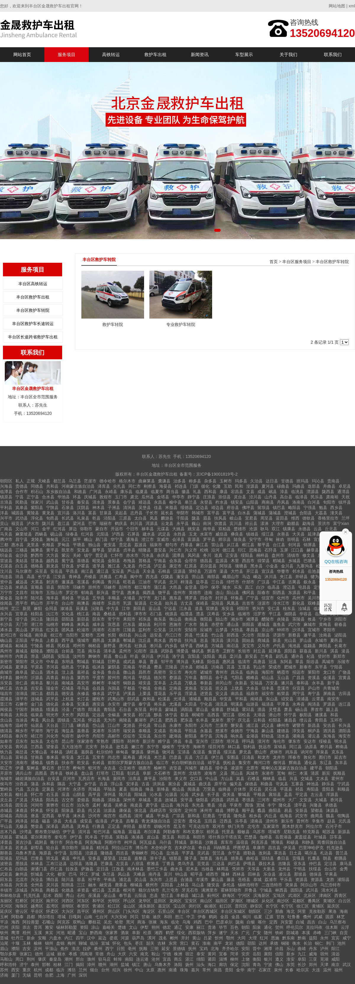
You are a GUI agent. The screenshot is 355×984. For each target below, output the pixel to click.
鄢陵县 (37, 651)
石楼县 (253, 778)
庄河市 (69, 778)
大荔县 (321, 512)
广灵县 (21, 799)
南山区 (206, 900)
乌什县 (165, 842)
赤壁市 (217, 624)
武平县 (52, 698)
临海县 (286, 815)
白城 (300, 922)
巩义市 (37, 661)
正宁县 (33, 497)
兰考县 (266, 656)
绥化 (181, 932)
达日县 (272, 481)
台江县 (279, 544)
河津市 (63, 789)
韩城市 (198, 512)
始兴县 (171, 603)
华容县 (305, 613)
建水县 (149, 534)
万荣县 (209, 789)
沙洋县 (298, 629)
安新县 (301, 810)
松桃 (204, 550)
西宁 (109, 948)
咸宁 (347, 938)
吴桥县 (121, 805)
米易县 (21, 587)
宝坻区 (279, 895)
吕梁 (208, 938)
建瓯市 (98, 698)
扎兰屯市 (170, 890)
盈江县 (63, 523)
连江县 (344, 704)
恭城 (257, 879)
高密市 (160, 672)
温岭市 (21, 725)
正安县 (231, 555)
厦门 (15, 975)
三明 (154, 948)
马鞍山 (6, 959)
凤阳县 (83, 714)
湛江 (189, 959)
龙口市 (329, 672)
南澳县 (83, 603)
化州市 (283, 597)
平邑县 (144, 667)
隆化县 (285, 805)
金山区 (129, 906)
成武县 (129, 661)
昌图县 (41, 773)
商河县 (129, 677)
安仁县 (273, 608)
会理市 (191, 560)
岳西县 (213, 714)
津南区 (325, 895)
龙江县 (83, 757)
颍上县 (332, 709)
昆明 (38, 975)
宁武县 (343, 783)
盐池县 (172, 853)
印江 (242, 550)
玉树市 (226, 481)
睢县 (50, 645)
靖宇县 (214, 762)
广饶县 (344, 672)
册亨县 (98, 550)
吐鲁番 (294, 916)
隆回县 (52, 619)
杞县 (310, 656)
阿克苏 (63, 922)
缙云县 (305, 720)
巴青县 (37, 858)
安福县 (256, 683)
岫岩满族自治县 (29, 778)
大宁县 (75, 783)
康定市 (175, 566)
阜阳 (302, 959)
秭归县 (125, 635)
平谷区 (37, 911)
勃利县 (249, 746)
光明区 (114, 900)
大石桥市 (162, 773)
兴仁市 (175, 550)
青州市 (221, 672)
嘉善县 (83, 730)
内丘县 (270, 815)
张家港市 (85, 741)
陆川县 (68, 879)
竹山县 (217, 635)
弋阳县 (237, 677)
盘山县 (87, 773)
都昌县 (52, 693)
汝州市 (79, 656)
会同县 (51, 608)
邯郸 (46, 964)
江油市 (144, 582)
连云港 (142, 959)
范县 (81, 651)
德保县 (315, 874)
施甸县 (52, 539)
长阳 (112, 635)
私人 (19, 481)
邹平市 (167, 661)
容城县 (6, 815)
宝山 (83, 932)
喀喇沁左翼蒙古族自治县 (284, 768)
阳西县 (279, 592)
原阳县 (290, 651)
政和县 (149, 698)
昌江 (249, 587)
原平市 (220, 783)
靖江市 (37, 736)
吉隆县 (284, 863)
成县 (261, 491)
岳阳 (257, 954)
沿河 (215, 550)
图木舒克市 (292, 826)
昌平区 (83, 911)
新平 (77, 539)
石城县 (68, 688)
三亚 (313, 959)
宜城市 (314, 629)
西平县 (68, 640)
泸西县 (118, 534)
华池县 (63, 497)
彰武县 (133, 773)
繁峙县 (6, 789)
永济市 (79, 789)
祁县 (299, 789)
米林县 (37, 863)
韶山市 (221, 619)
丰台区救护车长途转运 (33, 323)
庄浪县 (209, 497)
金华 (240, 969)
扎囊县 (314, 858)
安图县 (233, 757)
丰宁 (271, 805)
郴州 (174, 938)
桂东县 (289, 608)
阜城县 (144, 799)
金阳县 (114, 560)
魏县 (330, 815)
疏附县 (41, 842)
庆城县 (90, 497)
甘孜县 (68, 566)
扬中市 (83, 736)
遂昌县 (290, 720)
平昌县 (72, 571)
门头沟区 (131, 911)
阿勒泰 (17, 916)
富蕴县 (134, 831)
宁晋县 (224, 815)
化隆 (216, 486)
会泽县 (178, 539)
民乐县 (317, 497)
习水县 (147, 555)
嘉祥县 (83, 672)
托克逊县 (335, 847)
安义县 (221, 693)
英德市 (195, 592)
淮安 (290, 959)
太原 (150, 969)
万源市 (210, 571)
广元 (245, 932)
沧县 (222, 805)
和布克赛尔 (193, 831)
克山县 (6, 757)
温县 (154, 651)
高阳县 (21, 815)
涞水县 (79, 815)
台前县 (68, 651)
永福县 (6, 884)
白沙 (260, 587)
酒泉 (125, 932)
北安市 (91, 746)
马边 (246, 576)
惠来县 (133, 592)
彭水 (47, 895)
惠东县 (175, 597)
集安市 (244, 762)
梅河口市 (262, 762)
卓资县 (83, 890)
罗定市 (72, 592)
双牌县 (212, 608)
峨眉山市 (230, 576)
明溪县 (237, 704)
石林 (306, 539)
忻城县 (37, 874)
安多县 (94, 858)
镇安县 (237, 502)
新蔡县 (294, 635)
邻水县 (298, 571)
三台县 (217, 582)
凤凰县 (233, 603)
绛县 (150, 789)
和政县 (80, 491)
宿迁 (189, 954)
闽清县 (314, 704)
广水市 (191, 624)
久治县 (256, 481)
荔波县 (140, 544)
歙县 (184, 714)
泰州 (35, 964)
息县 (204, 640)
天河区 (6, 906)
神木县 (98, 507)
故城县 (171, 799)
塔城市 (274, 831)
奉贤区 (83, 906)
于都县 (129, 688)
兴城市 (191, 768)
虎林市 (276, 752)
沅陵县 (97, 608)
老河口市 (8, 635)
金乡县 (98, 672)
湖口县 (37, 693)
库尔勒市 (70, 847)
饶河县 (168, 752)
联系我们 (333, 54)
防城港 (292, 932)
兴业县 (37, 879)
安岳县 (56, 571)
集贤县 (214, 752)
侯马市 (6, 783)
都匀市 (171, 544)
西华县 (175, 640)
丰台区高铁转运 (32, 283)
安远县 (206, 688)
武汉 (347, 964)
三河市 (263, 799)
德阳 (240, 943)
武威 (318, 916)
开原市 (6, 773)
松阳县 (275, 720)
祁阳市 (243, 608)
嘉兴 (195, 969)
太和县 (21, 714)
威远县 (21, 582)
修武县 (198, 651)
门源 (194, 486)
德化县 (52, 704)
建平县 (316, 768)
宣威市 (163, 539)
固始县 (248, 640)
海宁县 (52, 730)
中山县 (211, 778)
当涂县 (21, 720)
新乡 (290, 954)
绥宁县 (21, 619)
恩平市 (21, 603)
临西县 (125, 815)
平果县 (331, 874)
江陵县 (129, 629)
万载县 (191, 683)
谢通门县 (39, 868)
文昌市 (21, 592)
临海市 (6, 725)
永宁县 (234, 853)
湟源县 (252, 486)
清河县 (84, 831)
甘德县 (287, 481)
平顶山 (51, 948)
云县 (318, 528)
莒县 (231, 667)
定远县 (98, 714)
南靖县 (256, 698)
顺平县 (248, 810)
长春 (289, 969)
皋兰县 (191, 502)
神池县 (312, 783)
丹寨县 (186, 544)
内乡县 (171, 645)
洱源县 (152, 523)
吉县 (103, 783)
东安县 (227, 608)
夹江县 (286, 576)
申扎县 (79, 858)
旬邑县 (52, 518)
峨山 (88, 539)
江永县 (185, 608)
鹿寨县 (121, 884)
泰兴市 (21, 736)
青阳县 (110, 709)
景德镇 (179, 948)
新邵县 (83, 619)
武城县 (6, 667)
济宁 (24, 964)
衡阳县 (206, 619)
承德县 (331, 805)
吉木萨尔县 (185, 847)
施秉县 (37, 550)
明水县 (340, 741)
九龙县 (129, 566)
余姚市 (237, 730)
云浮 (345, 927)
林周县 (223, 868)
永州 (324, 938)
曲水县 (176, 868)
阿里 (302, 911)
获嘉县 (305, 651)
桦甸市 (79, 768)
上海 (60, 975)
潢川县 (233, 640)
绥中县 (221, 768)
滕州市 (21, 677)
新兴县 (102, 592)
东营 (173, 943)
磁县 (46, 821)
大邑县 (175, 587)
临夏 (258, 916)
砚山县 (56, 534)
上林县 (182, 884)
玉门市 (121, 497)
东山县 (272, 698)
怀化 (116, 943)
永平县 (182, 523)
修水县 (98, 693)
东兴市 (156, 879)
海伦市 (279, 741)
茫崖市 (90, 481)
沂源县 (37, 677)
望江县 (228, 714)
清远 (335, 954)
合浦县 (186, 879)
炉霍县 (83, 566)
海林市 (199, 746)
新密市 (6, 661)
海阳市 (268, 672)
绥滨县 (230, 752)
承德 (274, 943)
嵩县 (222, 656)
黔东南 (288, 938)
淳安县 (298, 730)
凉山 (95, 927)
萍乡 (212, 932)
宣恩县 (114, 624)
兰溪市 (221, 725)
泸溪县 (129, 693)
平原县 (37, 667)
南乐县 (94, 651)
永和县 (48, 783)
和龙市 (263, 757)
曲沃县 (205, 783)
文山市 (21, 528)
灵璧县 (275, 709)
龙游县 (129, 725)
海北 (290, 911)
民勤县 (21, 502)
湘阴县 (290, 613)
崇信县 (224, 497)
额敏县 (243, 831)
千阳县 (182, 518)
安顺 (42, 938)
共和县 (52, 486)
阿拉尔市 (314, 826)
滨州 (38, 948)
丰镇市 (6, 890)
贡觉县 (203, 863)
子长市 (152, 512)
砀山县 (301, 709)
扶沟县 (191, 640)
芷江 (15, 608)
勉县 (323, 507)
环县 (77, 497)
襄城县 (21, 651)
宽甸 (281, 773)
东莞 (290, 964)
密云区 (21, 911)
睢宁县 (164, 741)
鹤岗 (213, 916)
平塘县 (79, 544)
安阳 (245, 948)
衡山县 (175, 619)
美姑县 (21, 560)
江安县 (59, 576)
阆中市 (136, 576)
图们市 (325, 757)
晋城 (4, 938)
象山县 (268, 730)
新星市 (144, 826)
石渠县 (6, 566)
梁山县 (37, 672)
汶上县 (68, 672)
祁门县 (144, 714)
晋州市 (302, 821)
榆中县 (175, 502)
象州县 (21, 874)
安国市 (175, 810)
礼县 (197, 491)
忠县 (154, 895)
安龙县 (83, 550)
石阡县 (270, 550)
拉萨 (87, 948)
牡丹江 (17, 938)
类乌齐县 (186, 863)
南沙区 (283, 900)
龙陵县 (37, 539)
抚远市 (265, 746)
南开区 (52, 900)
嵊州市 (283, 725)
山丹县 (270, 497)
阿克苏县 (259, 842)
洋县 (4, 512)
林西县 (281, 890)
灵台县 (240, 497)
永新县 (241, 683)
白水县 (244, 512)
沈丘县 (144, 640)
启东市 (21, 741)
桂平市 (94, 879)
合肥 (49, 975)
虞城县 (6, 645)
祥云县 (251, 523)
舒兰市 (63, 768)
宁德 (167, 954)
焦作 (64, 948)
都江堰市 (142, 587)
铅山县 (268, 677)
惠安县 (98, 704)
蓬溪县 (68, 582)
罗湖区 (237, 900)
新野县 (110, 645)
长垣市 (244, 651)
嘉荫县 (87, 752)
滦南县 (256, 821)
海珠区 (21, 906)
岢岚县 (282, 783)
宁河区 (244, 895)
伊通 (19, 768)
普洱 (38, 927)
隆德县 (107, 853)
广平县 (6, 821)
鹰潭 (15, 932)
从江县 (233, 544)
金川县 (287, 566)
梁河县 (79, 523)
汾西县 (21, 783)
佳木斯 (331, 927)
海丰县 (52, 597)
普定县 (101, 555)
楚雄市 (240, 528)
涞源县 (332, 810)
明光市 (52, 714)
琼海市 (37, 592)
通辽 (178, 927)
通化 (268, 927)
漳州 (91, 964)
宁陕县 (52, 507)
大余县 (252, 688)
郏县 (108, 656)
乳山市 (259, 667)
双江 (276, 528)
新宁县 (6, 619)
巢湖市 (140, 720)
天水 (234, 932)
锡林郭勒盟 (66, 927)
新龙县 (52, 566)
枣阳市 (329, 629)
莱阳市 (314, 672)
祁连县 (181, 486)
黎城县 (244, 794)
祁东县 (144, 619)
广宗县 (178, 815)
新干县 (333, 683)
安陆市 (191, 629)
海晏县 (165, 486)
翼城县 (189, 783)
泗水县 (52, 672)
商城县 (263, 640)
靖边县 (217, 507)
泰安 (200, 954)
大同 (241, 938)
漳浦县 (302, 698)
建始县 (144, 624)
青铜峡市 (139, 853)
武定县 (164, 534)
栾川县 (236, 656)
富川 (168, 874)
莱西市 (83, 677)
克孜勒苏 (317, 911)
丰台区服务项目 (296, 262)
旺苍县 (129, 582)
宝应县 (118, 571)
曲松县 (252, 858)
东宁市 (153, 746)
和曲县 (266, 783)
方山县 (227, 778)
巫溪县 (94, 895)
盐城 (125, 964)
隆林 (225, 874)
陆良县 (240, 539)
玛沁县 (318, 481)
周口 (19, 959)
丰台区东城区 (233, 911)
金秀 (344, 868)
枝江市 (56, 635)
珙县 (19, 576)
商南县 (268, 502)
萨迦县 (87, 868)
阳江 (335, 948)
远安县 (156, 635)
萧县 (288, 709)
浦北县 (125, 879)
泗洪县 (329, 730)
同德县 (37, 486)
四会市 (206, 597)
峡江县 (6, 688)
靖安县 (144, 683)
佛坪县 (248, 507)
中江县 (279, 582)
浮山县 (117, 783)
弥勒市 (86, 528)
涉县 (57, 821)
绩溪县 (52, 709)
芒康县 (107, 863)
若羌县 (21, 847)
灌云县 (314, 736)
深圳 (83, 975)
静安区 (256, 906)
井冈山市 (223, 683)
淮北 (76, 948)
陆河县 (37, 597)
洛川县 (79, 512)
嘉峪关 (108, 927)
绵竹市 (233, 582)
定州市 (191, 810)
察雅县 (153, 863)
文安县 (305, 799)
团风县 (68, 629)
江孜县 (118, 868)
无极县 (21, 826)
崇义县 (221, 688)
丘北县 (331, 528)
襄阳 (268, 954)
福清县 (268, 704)
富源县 (194, 539)
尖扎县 (119, 486)
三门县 (68, 725)
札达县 (326, 853)
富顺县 (37, 587)
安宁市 (255, 539)
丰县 (189, 741)
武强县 (217, 799)
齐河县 (52, 667)
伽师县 (266, 837)
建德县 (283, 730)
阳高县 (52, 799)
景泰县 (114, 502)
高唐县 (259, 661)
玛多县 (241, 481)
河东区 (83, 900)
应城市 (206, 629)
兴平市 (6, 518)
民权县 (63, 645)
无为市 (110, 720)
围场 (249, 805)
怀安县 (52, 810)
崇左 (26, 927)
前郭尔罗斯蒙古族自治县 (130, 762)
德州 (39, 954)
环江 (84, 874)
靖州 (4, 608)
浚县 (345, 651)
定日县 (102, 868)
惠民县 (228, 661)
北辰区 (310, 895)
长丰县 (202, 720)
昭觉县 (98, 560)
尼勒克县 (291, 831)
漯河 (151, 938)
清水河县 (329, 890)
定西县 (48, 815)
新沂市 (149, 741)
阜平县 (63, 815)
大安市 (6, 762)
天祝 (345, 497)
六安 (133, 954)
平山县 (6, 826)
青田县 (321, 720)
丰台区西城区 (205, 911)
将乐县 (160, 704)
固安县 (21, 805)
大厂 (292, 799)
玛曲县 (298, 486)
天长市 (68, 714)
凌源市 (237, 768)
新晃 (26, 608)
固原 (329, 916)
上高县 (175, 683)
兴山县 (140, 635)
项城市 (83, 640)
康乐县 (126, 491)
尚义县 (94, 810)
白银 (251, 922)
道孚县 (98, 566)
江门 (68, 964)
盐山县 (167, 805)
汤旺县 (72, 752)
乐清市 (114, 730)
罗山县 (305, 640)
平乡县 (163, 815)
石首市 (114, 629)
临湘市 (244, 613)
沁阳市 (140, 651)
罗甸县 (63, 544)
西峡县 (202, 645)
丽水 (61, 954)
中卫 (190, 916)
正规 (31, 481)
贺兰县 (218, 853)
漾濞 (264, 523)
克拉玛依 (314, 927)
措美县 (237, 858)
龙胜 (330, 879)
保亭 (215, 587)
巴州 (4, 927)
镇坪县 (344, 502)
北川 (173, 582)
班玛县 (302, 481)
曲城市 (6, 672)
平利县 (6, 507)
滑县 (35, 656)
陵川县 (125, 794)
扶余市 (68, 762)
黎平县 (263, 544)
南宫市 (110, 815)
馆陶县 (343, 815)
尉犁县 (37, 847)
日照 (121, 948)
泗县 (261, 709)
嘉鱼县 (279, 624)
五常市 (98, 757)
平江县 (275, 613)
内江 (68, 938)
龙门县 (160, 597)
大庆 (122, 954)
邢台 (80, 959)
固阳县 (297, 890)
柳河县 (279, 762)
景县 (158, 799)
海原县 (45, 853)
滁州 (91, 959)
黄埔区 (329, 900)
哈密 (119, 922)
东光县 (198, 805)
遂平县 (310, 635)
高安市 (83, 683)
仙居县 (37, 725)
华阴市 (182, 512)
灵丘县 (6, 799)
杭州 (38, 969)
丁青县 (168, 863)
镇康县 (289, 528)
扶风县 (220, 518)
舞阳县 (325, 645)
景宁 (231, 720)
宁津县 (83, 667)
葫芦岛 (138, 938)
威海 (313, 954)
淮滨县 (217, 640)
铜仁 (319, 943)
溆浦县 (66, 608)
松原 (147, 932)
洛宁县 (178, 656)
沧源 (253, 528)
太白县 (140, 518)
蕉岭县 (68, 597)
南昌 (218, 969)
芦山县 (133, 571)
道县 (199, 608)
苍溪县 (83, 582)
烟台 (94, 969)
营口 (184, 943)
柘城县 (21, 645)
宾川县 (236, 523)
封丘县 (259, 651)
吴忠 (108, 922)
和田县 (184, 837)
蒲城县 (259, 512)
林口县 (234, 746)
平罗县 (188, 853)
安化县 (68, 613)
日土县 (295, 853)
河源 (125, 938)
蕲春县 (340, 624)
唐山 (147, 964)
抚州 (192, 948)
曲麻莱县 (146, 481)
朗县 (327, 858)
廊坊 (223, 964)
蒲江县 (160, 587)
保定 (234, 964)
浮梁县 (191, 693)
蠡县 (261, 810)
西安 (15, 969)
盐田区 (160, 900)
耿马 (264, 528)
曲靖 (302, 948)
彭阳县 (76, 853)
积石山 (37, 491)
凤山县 (124, 874)
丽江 (200, 927)
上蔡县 (52, 640)
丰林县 (56, 752)
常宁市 (114, 619)
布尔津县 (152, 831)
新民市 (119, 778)
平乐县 (286, 879)
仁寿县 (121, 576)
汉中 (91, 938)
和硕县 (292, 842)
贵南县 (333, 481)
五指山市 (54, 592)
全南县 (160, 688)
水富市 (206, 534)
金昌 (224, 916)
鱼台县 (114, 672)
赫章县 (312, 550)
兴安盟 (286, 922)
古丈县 (186, 603)
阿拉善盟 (30, 922)
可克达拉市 (199, 826)
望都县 (317, 810)
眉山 (4, 948)
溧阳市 (118, 741)
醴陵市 (268, 619)
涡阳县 (186, 709)
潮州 (68, 959)
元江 (66, 539)
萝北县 (245, 752)
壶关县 (228, 794)
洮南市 (21, 762)
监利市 (144, 629)
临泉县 (37, 714)
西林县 (239, 874)
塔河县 (233, 741)
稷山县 (178, 789)
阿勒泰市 (171, 831)
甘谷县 (68, 502)
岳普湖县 (283, 837)
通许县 (297, 656)
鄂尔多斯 (8, 954)
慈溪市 (221, 730)
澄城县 (290, 512)
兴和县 (37, 890)
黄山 (196, 938)
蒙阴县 (114, 667)
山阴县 (79, 794)
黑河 (130, 922)
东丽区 (6, 900)
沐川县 (270, 576)
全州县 (37, 884)
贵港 (212, 927)
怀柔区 (52, 911)
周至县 (266, 518)
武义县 (268, 725)
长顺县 (48, 544)
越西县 (52, 560)
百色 (234, 927)
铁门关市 (236, 826)
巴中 (209, 922)
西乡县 (336, 507)
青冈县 (21, 746)
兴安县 (21, 884)
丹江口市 (173, 635)
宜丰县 (160, 683)
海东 (164, 922)
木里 (235, 560)
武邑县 (233, 799)
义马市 (263, 645)
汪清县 (248, 757)
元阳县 (102, 534)
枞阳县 (305, 714)
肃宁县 (152, 805)
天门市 (21, 624)
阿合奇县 (74, 842)
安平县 (186, 799)
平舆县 (37, 640)
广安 (257, 932)
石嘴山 (48, 922)
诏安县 (287, 698)
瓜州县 (147, 497)
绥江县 (268, 534)
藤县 (231, 879)
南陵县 (125, 720)
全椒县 (114, 714)
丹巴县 (144, 566)
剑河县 (294, 544)
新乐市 (287, 821)
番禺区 (314, 900)
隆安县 (213, 884)
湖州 (113, 964)
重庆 (26, 969)
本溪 (303, 773)
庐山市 (314, 688)
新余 (31, 938)
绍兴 (116, 969)
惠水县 (17, 544)
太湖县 (259, 714)
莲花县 (160, 693)
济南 (4, 975)
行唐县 (98, 826)
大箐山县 (39, 752)
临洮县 (297, 491)
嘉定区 (164, 906)
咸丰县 (98, 624)
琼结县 (268, 858)
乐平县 (175, 693)
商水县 (160, 640)
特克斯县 (311, 831)
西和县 (210, 491)
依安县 (68, 757)
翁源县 (140, 603)
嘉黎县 (140, 858)
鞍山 (155, 954)
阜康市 (259, 847)
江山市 (114, 725)
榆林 (38, 943)
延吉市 (340, 757)
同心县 (157, 853)
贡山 (4, 523)
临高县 (273, 587)
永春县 (68, 704)
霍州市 (337, 778)
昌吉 (311, 922)
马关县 (6, 534)
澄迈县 (289, 587)
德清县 (6, 730)
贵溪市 (283, 688)
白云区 (344, 900)
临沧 (175, 922)
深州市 (129, 799)
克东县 (337, 752)
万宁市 (6, 592)
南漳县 (41, 635)
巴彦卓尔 (224, 922)
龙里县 (33, 544)
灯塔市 (102, 773)
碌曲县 (283, 486)
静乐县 (328, 783)
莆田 (212, 959)
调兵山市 (23, 773)
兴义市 (191, 550)
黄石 (195, 943)
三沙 (268, 911)
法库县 (134, 778)
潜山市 (275, 714)
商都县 (52, 890)
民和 (239, 486)
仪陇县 (167, 576)
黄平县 (52, 550)
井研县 (301, 576)
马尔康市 (23, 571)
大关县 (298, 534)
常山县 (160, 725)
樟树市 (98, 683)
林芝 (341, 916)
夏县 (123, 789)
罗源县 (329, 704)
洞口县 (37, 619)
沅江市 (52, 613)
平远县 (83, 597)
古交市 (68, 799)
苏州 (4, 969)
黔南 (302, 938)
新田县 (139, 608)
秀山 (70, 895)
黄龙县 (48, 512)
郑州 (313, 964)
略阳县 (294, 507)
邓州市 (79, 645)
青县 (211, 805)
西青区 (340, 895)
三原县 (125, 518)
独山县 (94, 544)
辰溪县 (82, 608)
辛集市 (318, 821)
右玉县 (52, 794)
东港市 (268, 773)
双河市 (218, 826)
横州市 (152, 884)
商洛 (141, 922)
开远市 (117, 528)
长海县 (104, 778)
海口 (212, 964)
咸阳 (335, 959)
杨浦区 (210, 906)
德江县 (228, 550)
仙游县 (252, 704)
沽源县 (110, 810)
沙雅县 (211, 842)
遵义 (279, 959)
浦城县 (195, 698)
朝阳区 (6, 481)
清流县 (221, 704)
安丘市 (175, 672)
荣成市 (275, 667)
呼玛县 (248, 741)
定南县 (175, 688)
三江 (81, 884)
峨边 (257, 576)
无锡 (26, 975)
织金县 (6, 555)
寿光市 (191, 672)
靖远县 (144, 502)
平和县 (241, 698)
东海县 (329, 736)
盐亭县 (202, 582)
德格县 (37, 566)
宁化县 (206, 704)
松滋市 (83, 629)
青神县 (75, 576)
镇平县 (186, 645)
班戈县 (52, 858)
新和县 (194, 815)
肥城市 (290, 667)
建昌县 (206, 768)
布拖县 (129, 560)
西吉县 (122, 853)
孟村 (96, 805)
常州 (206, 969)
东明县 (68, 661)
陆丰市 (21, 597)
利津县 (6, 677)
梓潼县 (186, 582)
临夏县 (141, 491)
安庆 (245, 954)
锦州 (49, 943)
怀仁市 (37, 794)
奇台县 (204, 847)
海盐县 (68, 730)
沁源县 (171, 794)
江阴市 (217, 741)
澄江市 (147, 539)
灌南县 (298, 736)
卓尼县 (344, 486)
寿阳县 (312, 789)
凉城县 (21, 890)
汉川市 (175, 629)
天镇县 (37, 799)
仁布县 (6, 868)
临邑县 (68, 667)
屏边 (73, 528)
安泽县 (132, 783)
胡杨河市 (162, 826)
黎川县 (52, 683)
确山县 (6, 640)
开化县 (144, 725)
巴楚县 (250, 837)
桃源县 (171, 613)
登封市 (324, 656)
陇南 (239, 922)
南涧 (207, 523)
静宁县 (194, 497)
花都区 (298, 900)
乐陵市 (343, 661)
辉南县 (295, 762)
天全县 (149, 571)
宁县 (19, 497)
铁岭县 (72, 773)
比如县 (125, 858)
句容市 (68, 736)
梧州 (26, 932)
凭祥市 (238, 868)
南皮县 (136, 805)
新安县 (251, 656)
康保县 (125, 810)
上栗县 (144, 693)
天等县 (253, 868)
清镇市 (293, 555)
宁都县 (144, 688)
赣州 (102, 964)
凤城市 (252, 773)
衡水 (296, 943)
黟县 (158, 714)
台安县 (53, 778)
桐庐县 (314, 730)
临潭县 (6, 491)
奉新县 (206, 683)
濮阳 (15, 948)
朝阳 (245, 927)
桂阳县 (37, 613)
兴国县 (114, 688)
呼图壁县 (241, 847)
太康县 (114, 640)
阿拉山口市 (122, 847)
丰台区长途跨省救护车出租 (33, 336)
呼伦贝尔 (294, 927)
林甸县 (122, 752)
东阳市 (191, 725)
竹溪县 (202, 635)
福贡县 (17, 523)
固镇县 (63, 720)
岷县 (273, 491)
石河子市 (333, 826)
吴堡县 (144, 507)
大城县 (321, 799)
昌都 (31, 916)
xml (351, 6)
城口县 (198, 895)
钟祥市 (283, 629)
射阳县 (191, 736)
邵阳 (251, 943)
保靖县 (202, 603)
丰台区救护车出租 (32, 297)
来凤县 (83, 624)
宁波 (268, 964)
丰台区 (184, 911)
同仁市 (134, 486)
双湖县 (6, 858)
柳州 (234, 959)
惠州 (161, 969)
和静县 (308, 842)
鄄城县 (83, 661)
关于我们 (288, 54)
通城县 (263, 624)
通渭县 (343, 491)
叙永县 (310, 582)
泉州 (278, 969)
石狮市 (21, 704)
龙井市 (279, 757)
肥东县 (186, 720)
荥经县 (195, 571)
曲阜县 (21, 672)
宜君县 (251, 518)
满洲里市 (209, 890)
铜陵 (285, 943)
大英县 (37, 582)
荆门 (330, 943)
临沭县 (98, 667)
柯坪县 (130, 842)
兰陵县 (171, 667)
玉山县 (283, 677)
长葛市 (340, 645)
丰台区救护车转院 (32, 310)
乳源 (127, 603)
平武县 (160, 582)
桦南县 (341, 746)
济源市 (279, 635)
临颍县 (310, 645)
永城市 (321, 640)
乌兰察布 (338, 922)
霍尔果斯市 (41, 837)
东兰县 (108, 874)
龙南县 (191, 688)
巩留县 (6, 837)
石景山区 (166, 911)
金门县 (37, 704)
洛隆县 (91, 863)
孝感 (73, 954)
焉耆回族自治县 (331, 842)
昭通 (71, 932)
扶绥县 (315, 868)
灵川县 (52, 884)
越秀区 (37, 906)
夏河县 (268, 486)
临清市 (244, 661)
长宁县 (44, 576)
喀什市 (56, 842)
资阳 (84, 927)
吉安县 (37, 688)
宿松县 (244, 714)
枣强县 (248, 799)
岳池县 (314, 571)
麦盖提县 (303, 837)
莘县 (299, 661)
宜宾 (335, 938)
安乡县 (228, 613)
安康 (189, 927)
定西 (273, 922)
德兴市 (160, 677)
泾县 (66, 709)
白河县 (314, 502)
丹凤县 (283, 502)
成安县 (86, 821)
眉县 (207, 518)
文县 (250, 491)
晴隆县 (144, 550)
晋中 (257, 948)
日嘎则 (75, 916)
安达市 (310, 741)
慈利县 (125, 613)
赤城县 (6, 810)
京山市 (268, 629)
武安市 (301, 815)
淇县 (334, 651)
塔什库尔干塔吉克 (224, 837)
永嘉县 (206, 730)
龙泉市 (217, 720)
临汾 (94, 943)
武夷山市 (116, 698)
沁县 (184, 794)
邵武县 (133, 698)
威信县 (221, 534)
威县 (150, 815)
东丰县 (341, 762)
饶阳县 (202, 799)
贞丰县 (129, 550)
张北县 (140, 810)
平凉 (4, 922)
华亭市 (178, 497)
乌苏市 (259, 831)
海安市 (344, 736)
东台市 (160, 736)
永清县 (6, 805)
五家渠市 (271, 826)
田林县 (254, 874)
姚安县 (194, 528)
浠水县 (6, 629)
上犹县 (237, 688)
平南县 (110, 879)
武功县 (21, 518)
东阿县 (286, 661)
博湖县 (277, 842)
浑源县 (332, 794)
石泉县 (68, 507)
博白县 (52, 879)
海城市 (6, 778)
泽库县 (104, 486)
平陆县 (110, 789)
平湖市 (37, 730)
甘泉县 (105, 512)
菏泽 (234, 954)
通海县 (132, 539)
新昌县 (314, 725)
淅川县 (156, 645)
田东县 (6, 879)
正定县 (114, 826)
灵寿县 (83, 826)
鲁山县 (121, 656)
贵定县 (125, 544)
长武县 (68, 518)
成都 (49, 969)
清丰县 (110, 651)
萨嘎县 (249, 863)
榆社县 (21, 794)
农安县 (175, 768)
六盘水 (55, 938)
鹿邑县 (98, 640)
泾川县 (255, 497)
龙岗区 (175, 900)
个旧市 (132, 528)
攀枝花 (94, 922)
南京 (335, 964)
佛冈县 (248, 592)
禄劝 (280, 539)
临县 (282, 778)
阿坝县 (226, 566)
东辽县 (326, 762)
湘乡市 (237, 619)
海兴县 (182, 805)
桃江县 (83, 613)
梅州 (71, 943)
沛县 (177, 741)
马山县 (198, 884)
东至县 (140, 709)
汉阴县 (83, 507)
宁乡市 (325, 619)
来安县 (129, 714)
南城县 (68, 683)
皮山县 (153, 837)
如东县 (37, 741)
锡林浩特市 (248, 884)
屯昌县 (304, 587)
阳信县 (213, 661)
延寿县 (129, 757)
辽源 (269, 916)
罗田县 (37, 629)
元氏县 (344, 821)
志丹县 (136, 512)
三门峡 (330, 932)
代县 (19, 789)
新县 (277, 640)
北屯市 (253, 826)
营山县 (198, 576)
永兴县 (6, 613)
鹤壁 (170, 932)
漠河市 (263, 741)
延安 (166, 948)
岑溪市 (202, 879)
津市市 (140, 613)
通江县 (102, 571)
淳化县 (37, 518)
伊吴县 (289, 847)
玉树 (4, 916)
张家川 (37, 502)
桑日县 (283, 858)
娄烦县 (83, 799)
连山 (219, 592)
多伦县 (228, 884)
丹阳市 (98, 736)
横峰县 (252, 677)
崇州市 (94, 587)
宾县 (189, 757)
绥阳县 (247, 555)
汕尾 (4, 943)
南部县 (213, 576)
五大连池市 (72, 746)
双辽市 (6, 768)
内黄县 (21, 656)
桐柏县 (94, 645)
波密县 (6, 863)
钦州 (4, 932)
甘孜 (280, 916)
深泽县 (52, 826)
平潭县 (283, 704)
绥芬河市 (216, 746)
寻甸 (268, 539)
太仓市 (52, 741)
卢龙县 (117, 821)
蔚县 (81, 810)
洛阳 (178, 964)
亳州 (132, 948)
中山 (139, 969)
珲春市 (294, 757)
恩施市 (175, 624)
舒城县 (233, 709)
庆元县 (244, 720)
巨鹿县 (209, 815)
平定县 (301, 794)
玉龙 (193, 534)
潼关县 (336, 512)
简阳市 (63, 587)
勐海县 (308, 523)
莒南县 (129, 667)
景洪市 (324, 523)
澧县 (200, 613)
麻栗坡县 (23, 534)
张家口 (26, 954)
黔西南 (96, 932)
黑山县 (237, 773)
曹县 (154, 661)
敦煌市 (105, 497)
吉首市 (248, 603)
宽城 (260, 805)
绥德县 (186, 507)
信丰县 (268, 688)
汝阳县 (209, 656)
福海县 (119, 831)
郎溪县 (94, 709)
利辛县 (156, 709)
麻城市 (310, 624)
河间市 (37, 805)
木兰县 (160, 757)
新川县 (321, 651)
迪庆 (157, 916)
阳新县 (263, 635)
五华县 (98, 597)
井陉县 (129, 826)
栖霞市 (283, 672)
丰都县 (182, 895)
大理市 (278, 523)
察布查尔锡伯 (47, 831)
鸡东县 (291, 752)
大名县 (70, 821)
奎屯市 (60, 837)
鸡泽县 (21, 821)
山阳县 (252, 502)
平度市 (98, 677)
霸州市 (279, 799)
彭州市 (125, 587)
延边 (102, 938)
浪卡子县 (158, 858)
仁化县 (156, 603)
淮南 (206, 943)
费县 (158, 667)
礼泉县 (83, 518)
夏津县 (21, 667)
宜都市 (87, 635)
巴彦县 (175, 757)
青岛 (257, 964)
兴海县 (6, 486)
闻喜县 (194, 789)
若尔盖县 (208, 566)
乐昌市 (114, 603)
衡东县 (160, 619)
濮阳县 (52, 651)
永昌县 (160, 502)
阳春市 (263, 592)
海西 (15, 922)
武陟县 (167, 651)
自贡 (344, 932)
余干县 (221, 677)
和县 (334, 714)
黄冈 (212, 954)
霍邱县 (248, 709)
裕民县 (212, 831)
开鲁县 (250, 890)
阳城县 (140, 794)
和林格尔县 (10, 895)
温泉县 (87, 847)
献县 (108, 805)
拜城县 (181, 842)
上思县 (171, 879)
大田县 (191, 704)
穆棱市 (168, 746)
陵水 (226, 587)
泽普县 (6, 842)
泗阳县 (344, 730)
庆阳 (15, 927)
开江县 (252, 571)
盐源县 (221, 560)
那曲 (279, 911)
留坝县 (263, 507)
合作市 (21, 491)
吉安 (26, 948)
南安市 (333, 698)
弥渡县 (220, 523)
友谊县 (199, 752)
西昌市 (248, 560)
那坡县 (300, 874)
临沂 (60, 969)
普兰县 (341, 853)
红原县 (191, 566)
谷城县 (26, 635)
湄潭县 (178, 555)
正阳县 (21, 640)
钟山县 (181, 874)
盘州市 (278, 555)
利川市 (160, 624)
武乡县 (198, 794)
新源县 (344, 831)
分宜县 (298, 688)
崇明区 (68, 906)
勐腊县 (293, 523)
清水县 (98, 502)
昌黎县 (132, 821)
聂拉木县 (267, 863)
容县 (50, 587)
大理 (252, 938)
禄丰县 (147, 528)
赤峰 (317, 932)
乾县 (96, 518)
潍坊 (71, 969)
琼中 (204, 587)
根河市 (129, 890)
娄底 (113, 938)
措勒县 (249, 853)
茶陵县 (298, 619)
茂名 (163, 938)
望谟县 (114, 550)
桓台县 (68, 677)
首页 (274, 262)
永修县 (83, 693)
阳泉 (257, 927)
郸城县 (129, 640)
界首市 (317, 709)
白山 (322, 922)
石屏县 (133, 534)
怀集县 (237, 597)
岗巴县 (234, 863)
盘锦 (60, 943)
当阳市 (72, 635)
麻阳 (38, 608)
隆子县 (191, 858)
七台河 (101, 916)
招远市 (298, 672)
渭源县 (312, 491)
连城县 (37, 698)
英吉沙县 (23, 842)
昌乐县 (237, 672)
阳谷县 (312, 661)
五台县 (33, 789)
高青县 (52, 677)
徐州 (128, 969)
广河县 (95, 491)
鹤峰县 (68, 624)
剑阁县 (98, 582)
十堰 (15, 943)
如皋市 (6, 741)
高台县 (286, 497)
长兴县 (344, 725)
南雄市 (98, 603)
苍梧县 (244, 879)
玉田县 (210, 821)
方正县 (202, 757)
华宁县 (117, 539)
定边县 (202, 507)
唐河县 (125, 645)
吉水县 (21, 688)
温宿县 (242, 842)
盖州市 (179, 773)
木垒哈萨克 (161, 847)
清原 (315, 773)
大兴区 (68, 911)
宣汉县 (268, 571)
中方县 (112, 608)
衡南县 (191, 619)
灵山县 (140, 879)
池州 (341, 943)
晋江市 (6, 704)
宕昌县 (237, 491)
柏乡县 (255, 815)
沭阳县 (6, 736)
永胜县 (179, 534)
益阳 (313, 938)
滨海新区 (261, 895)
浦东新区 (146, 906)
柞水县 (221, 502)
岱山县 (98, 725)
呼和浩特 (8, 964)
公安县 (160, 629)
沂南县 (217, 667)
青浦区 (98, 906)
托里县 (228, 831)
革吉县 (280, 853)
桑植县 (110, 613)
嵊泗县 (83, 725)
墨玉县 (168, 837)
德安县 (68, 693)
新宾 (326, 773)
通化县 (310, 762)
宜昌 (167, 959)
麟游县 (167, 518)
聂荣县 (110, 858)
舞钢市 (94, 656)
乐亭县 (241, 821)
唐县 (35, 815)
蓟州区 (213, 895)
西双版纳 (196, 932)
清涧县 (129, 507)
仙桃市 (52, 624)
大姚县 (178, 528)
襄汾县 (174, 783)
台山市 (68, 603)
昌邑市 (144, 672)
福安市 (268, 693)
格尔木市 (127, 481)
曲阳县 (275, 810)
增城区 (252, 900)
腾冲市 (6, 539)
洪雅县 (105, 576)
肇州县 (153, 752)
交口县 (196, 778)
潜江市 (37, 624)
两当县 (172, 491)
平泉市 (236, 805)
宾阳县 (167, 884)
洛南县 (298, 502)
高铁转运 (111, 54)
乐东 (238, 587)
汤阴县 (48, 656)
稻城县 (279, 560)
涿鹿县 (21, 810)
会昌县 (98, 688)
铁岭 (279, 932)
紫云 (66, 555)
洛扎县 (221, 858)
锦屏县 (310, 544)
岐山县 (236, 518)
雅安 (49, 927)
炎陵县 (283, 619)
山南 (88, 916)
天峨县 (139, 874)
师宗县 (224, 539)
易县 (288, 810)
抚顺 (143, 948)
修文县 (308, 555)
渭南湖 (86, 954)
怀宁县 (290, 714)
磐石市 (48, 768)
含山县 (6, 720)
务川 (207, 555)
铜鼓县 (129, 683)
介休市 (240, 789)
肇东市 (294, 741)
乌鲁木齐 (162, 964)
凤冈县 (194, 555)
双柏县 (224, 528)
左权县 (6, 794)
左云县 (317, 794)
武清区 (294, 895)
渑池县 (294, 645)
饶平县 (164, 592)
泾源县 (91, 853)
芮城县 (94, 789)
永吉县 (110, 768)
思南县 (255, 550)
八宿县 (137, 863)
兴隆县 (315, 805)
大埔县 (129, 597)
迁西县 (226, 821)
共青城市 (331, 688)
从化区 (268, 900)
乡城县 (294, 560)
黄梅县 (325, 624)
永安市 (114, 704)
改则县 (265, 853)
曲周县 (317, 815)
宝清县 (184, 752)
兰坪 (345, 518)
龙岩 (229, 943)
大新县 (269, 868)
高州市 (298, 597)
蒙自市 (101, 528)
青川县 (114, 582)
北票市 (252, 768)
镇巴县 (279, 507)
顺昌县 (210, 698)
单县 (142, 661)
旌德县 (37, 709)
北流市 (21, 879)
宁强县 (310, 507)
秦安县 (83, 502)
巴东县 (129, 624)
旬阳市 (329, 502)
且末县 (6, 847)
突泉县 (291, 884)
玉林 (26, 943)
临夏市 (157, 491)
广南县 (6, 528)
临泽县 (301, 497)
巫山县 (110, 895)
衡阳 (257, 959)
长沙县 (6, 624)
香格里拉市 (328, 518)
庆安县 (6, 746)
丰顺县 (114, 597)
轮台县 (52, 847)
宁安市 (184, 746)
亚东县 (299, 863)
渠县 (224, 571)
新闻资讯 (200, 54)
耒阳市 (129, 619)
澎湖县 (21, 693)
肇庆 (42, 959)
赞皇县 (37, 826)
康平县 (150, 778)
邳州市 (133, 741)
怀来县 (37, 810)
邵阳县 (68, 619)
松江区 (114, 906)
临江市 (162, 762)
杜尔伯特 (104, 752)
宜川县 (63, 512)
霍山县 (202, 709)
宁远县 (170, 608)
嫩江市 (137, 746)
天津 (324, 964)
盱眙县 (268, 736)
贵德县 (21, 486)
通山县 (233, 624)
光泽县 (179, 698)
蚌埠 (118, 959)
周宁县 (298, 693)
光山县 (290, 640)
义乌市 (206, 725)
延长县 (167, 512)
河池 (60, 932)
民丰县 (91, 837)
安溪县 (83, 704)
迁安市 (179, 821)
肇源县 (137, 752)
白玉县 (21, 566)
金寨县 (217, 709)
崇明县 (293, 539)
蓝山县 (155, 608)
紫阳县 (37, 507)
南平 (218, 943)
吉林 (161, 943)
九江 (302, 954)
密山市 (260, 752)
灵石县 (255, 789)
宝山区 (179, 906)
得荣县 (263, 560)
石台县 (125, 709)
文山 (133, 927)
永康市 (175, 725)
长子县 (213, 794)
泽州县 (110, 794)
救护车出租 (155, 54)
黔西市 (37, 555)
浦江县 (252, 725)
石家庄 (265, 969)
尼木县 (192, 868)
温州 (327, 969)
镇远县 (6, 550)
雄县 (219, 810)
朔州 (155, 927)
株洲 (178, 954)
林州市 (6, 656)
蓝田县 (282, 518)
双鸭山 (79, 922)
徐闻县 (6, 603)
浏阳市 (340, 619)
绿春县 (72, 534)
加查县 (206, 858)
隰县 (61, 783)
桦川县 (326, 746)
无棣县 (198, 661)
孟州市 (125, 651)
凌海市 (210, 773)
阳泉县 (68, 810)
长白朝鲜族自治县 (188, 762)
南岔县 (21, 752)
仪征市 (129, 736)
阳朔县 (68, 884)
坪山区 (129, 900)
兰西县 (37, 746)
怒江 (179, 916)
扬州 (189, 964)
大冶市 (248, 635)
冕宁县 (68, 560)
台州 (105, 969)
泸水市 (33, 523)
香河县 (336, 799)
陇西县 (328, 491)
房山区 (114, 911)
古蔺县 (294, 582)
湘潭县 (252, 619)
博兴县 (182, 661)
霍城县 (21, 837)
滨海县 (221, 736)
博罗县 (191, 597)
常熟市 (102, 741)
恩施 (275, 938)
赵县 (331, 821)
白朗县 (21, 868)
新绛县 (163, 789)
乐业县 (269, 874)
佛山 (279, 964)
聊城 (83, 943)
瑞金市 (52, 688)
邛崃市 (79, 587)
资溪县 (314, 677)
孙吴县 (107, 746)
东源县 (294, 592)
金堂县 (191, 587)
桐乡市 (21, 730)
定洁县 (330, 863)
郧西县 (233, 635)
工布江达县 (56, 863)
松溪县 (164, 698)
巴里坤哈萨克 (311, 847)
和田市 (199, 837)
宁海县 (252, 730)
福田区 (221, 900)
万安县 (272, 683)
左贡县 (122, 863)
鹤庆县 (121, 523)
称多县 (195, 481)
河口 (35, 528)
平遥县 (286, 789)
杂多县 (210, 481)
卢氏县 (279, 645)
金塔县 (163, 497)
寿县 (35, 720)
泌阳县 (340, 635)
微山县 (129, 672)
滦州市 (272, 821)
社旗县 (140, 645)
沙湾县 (26, 831)
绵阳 (200, 959)
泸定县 (160, 566)
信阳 (279, 954)
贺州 (279, 927)
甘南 (145, 916)
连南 (208, 592)
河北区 (37, 900)
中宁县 (60, 853)
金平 (46, 528)
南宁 (251, 969)
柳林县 (269, 778)
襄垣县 (275, 794)
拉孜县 (72, 868)
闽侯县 (6, 709)
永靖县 (111, 491)
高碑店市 (158, 810)
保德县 (251, 783)
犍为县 (317, 576)
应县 (66, 794)
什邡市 (248, 582)
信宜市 (268, 597)
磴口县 (98, 890)
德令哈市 (107, 481)
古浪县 (6, 502)
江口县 (297, 550)
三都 (4, 544)
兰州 (83, 969)
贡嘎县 (298, 858)
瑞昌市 (6, 693)
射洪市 (52, 582)
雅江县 (114, 566)
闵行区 (195, 906)
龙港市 (98, 730)
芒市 (92, 523)
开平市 (52, 603)
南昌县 (237, 693)
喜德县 (83, 560)
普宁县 (118, 592)
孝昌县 (252, 629)
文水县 (322, 778)
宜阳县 (194, 656)
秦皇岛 (55, 959)
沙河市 (94, 815)
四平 (80, 938)
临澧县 (186, 613)
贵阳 (229, 969)
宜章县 (21, 613)
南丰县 (37, 683)
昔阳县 (328, 789)
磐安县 (237, 725)
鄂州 (230, 938)
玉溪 (38, 932)
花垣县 (217, 603)
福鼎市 (252, 693)
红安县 (52, 629)
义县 (224, 773)
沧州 (155, 959)
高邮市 (114, 736)
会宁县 (129, 502)
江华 (126, 608)
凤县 (154, 518)
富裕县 (21, 757)
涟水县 (283, 736)
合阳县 (305, 512)
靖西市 (212, 874)
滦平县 (300, 805)
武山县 (52, 502)
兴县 (293, 778)
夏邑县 (336, 640)
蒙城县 (171, 709)
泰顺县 (144, 730)
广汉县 (263, 582)
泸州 (324, 948)
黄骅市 (52, 805)
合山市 (330, 868)
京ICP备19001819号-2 (217, 474)
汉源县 (179, 571)
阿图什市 (113, 842)
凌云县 (285, 874)
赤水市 (132, 555)
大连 (316, 969)
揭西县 (149, 592)
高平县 (94, 794)
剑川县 (136, 523)
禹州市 (6, 651)
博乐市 (141, 847)
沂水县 (186, 667)
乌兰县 (75, 481)
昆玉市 (179, 826)
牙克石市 (190, 890)
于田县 (107, 837)
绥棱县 (325, 741)
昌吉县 (274, 847)
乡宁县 (90, 783)
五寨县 (297, 783)
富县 (92, 512)
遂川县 (287, 683)
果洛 (332, 911)
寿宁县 (314, 693)
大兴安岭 (119, 916)
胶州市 (114, 677)
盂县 (288, 794)
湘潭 (268, 948)
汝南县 (325, 635)
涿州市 (206, 810)
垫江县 (167, 895)
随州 (268, 932)
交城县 (307, 778)
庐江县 (156, 720)
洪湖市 (98, 629)
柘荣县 (283, 693)
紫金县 (6, 597)
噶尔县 (311, 853)
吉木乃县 (8, 831)
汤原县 (311, 746)
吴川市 (314, 597)
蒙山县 (217, 879)
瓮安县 (110, 544)
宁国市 (21, 709)
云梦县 (221, 629)
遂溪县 (321, 714)
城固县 (17, 512)
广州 (71, 975)
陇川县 (48, 523)
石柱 (81, 895)
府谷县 (233, 507)
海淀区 (149, 911)
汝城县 (304, 608)
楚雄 (122, 927)
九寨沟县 (304, 566)
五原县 (114, 890)
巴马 (73, 874)
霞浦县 (6, 698)
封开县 (221, 597)
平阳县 (191, 730)
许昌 (279, 948)
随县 (204, 624)
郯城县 (202, 667)
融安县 (105, 884)
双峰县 (314, 603)
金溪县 (329, 677)
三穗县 (21, 550)
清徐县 (114, 799)
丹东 (313, 948)
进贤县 (206, 693)
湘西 (158, 932)
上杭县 (68, 698)
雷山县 (217, 544)
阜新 (147, 773)
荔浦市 (270, 879)
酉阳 (58, 895)
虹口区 (226, 906)
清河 (138, 815)
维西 (295, 518)
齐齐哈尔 (230, 948)
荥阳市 (21, 661)
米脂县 (171, 507)
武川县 (312, 890)
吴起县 (121, 512)
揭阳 (80, 964)
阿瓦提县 (148, 842)
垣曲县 (136, 789)
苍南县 (175, 730)
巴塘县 (310, 560)
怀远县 (94, 720)
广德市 (79, 709)
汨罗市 (259, 613)
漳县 (284, 491)
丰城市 (114, 683)
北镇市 (195, 773)
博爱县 (182, 651)
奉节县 (125, 895)
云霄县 (318, 698)
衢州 (98, 948)
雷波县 (6, 560)
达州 (263, 943)
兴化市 (52, 736)
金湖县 (252, 736)
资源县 (301, 879)
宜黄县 (344, 677)
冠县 (273, 661)
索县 (66, 858)
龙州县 (284, 868)
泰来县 (52, 757)
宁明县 (299, 868)
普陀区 (241, 906)
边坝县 (76, 863)
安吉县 (329, 725)
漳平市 (21, 698)
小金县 (272, 566)
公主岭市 (127, 768)
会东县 (175, 560)
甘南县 (37, 757)
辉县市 (213, 651)
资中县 (6, 582)
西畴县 (41, 534)
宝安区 (191, 900)
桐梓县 (262, 555)
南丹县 (155, 874)
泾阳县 (110, 518)
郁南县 (87, 592)
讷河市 (307, 752)
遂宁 (223, 932)
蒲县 (35, 783)
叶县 (134, 656)
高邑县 (68, 826)
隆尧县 (240, 815)
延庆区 (333, 906)
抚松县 (229, 762)
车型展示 (244, 54)
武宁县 (114, 693)
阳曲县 (98, 799)
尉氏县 (282, 656)
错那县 (175, 858)
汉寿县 (213, 613)
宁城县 (266, 890)
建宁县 (129, 704)
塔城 (61, 916)
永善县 (283, 534)
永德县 (304, 528)
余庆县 (163, 555)
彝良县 (237, 534)
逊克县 (122, 746)
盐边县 (6, 587)
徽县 (186, 491)
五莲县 (244, 667)
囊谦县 (164, 481)
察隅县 (340, 858)
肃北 (134, 497)
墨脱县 (21, 863)
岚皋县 (21, 507)
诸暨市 (298, 725)
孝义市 (181, 778)
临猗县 (224, 789)
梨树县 (33, 768)
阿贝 (134, 916)
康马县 (346, 863)
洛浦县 (137, 837)
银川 (268, 959)
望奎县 (52, 746)
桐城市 (198, 714)
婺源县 (175, 677)
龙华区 (144, 900)
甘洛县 (37, 560)
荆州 (31, 959)
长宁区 (272, 906)
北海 (215, 948)
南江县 (87, 571)
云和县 (259, 720)
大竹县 (237, 571)
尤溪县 (175, 704)
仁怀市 (117, 555)
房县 (189, 635)
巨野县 (114, 661)
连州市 (179, 592)
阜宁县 (206, 736)
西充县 (152, 576)
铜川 (247, 916)
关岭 (77, 555)
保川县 (147, 656)
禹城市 (328, 661)
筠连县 (6, 576)
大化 (50, 874)
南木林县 (135, 868)
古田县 (344, 693)
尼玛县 (21, 858)
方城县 (217, 645)
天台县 (52, 725)
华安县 (226, 698)
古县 (145, 783)
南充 (144, 954)
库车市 (227, 842)
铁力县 (6, 752)
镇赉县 (52, 762)
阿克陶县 (93, 842)
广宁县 (252, 597)
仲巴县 (315, 863)
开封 (185, 938)
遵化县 (195, 821)
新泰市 (305, 667)
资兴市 (258, 608)
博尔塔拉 (46, 916)
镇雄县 (252, 534)
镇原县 (6, 497)
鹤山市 (37, 603)
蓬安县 (182, 576)
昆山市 (68, 741)
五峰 (100, 635)
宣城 (105, 943)
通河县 (144, 757)
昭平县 (197, 874)
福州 (338, 969)
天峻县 (44, 481)
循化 (205, 486)
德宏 (167, 927)
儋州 (307, 916)
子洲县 (114, 507)
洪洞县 (159, 783)
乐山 (290, 948)
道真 (218, 555)
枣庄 (139, 943)
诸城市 (206, 672)
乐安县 (6, 683)
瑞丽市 (105, 523)
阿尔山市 (309, 884)
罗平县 (209, 539)
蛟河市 (94, 768)
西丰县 (56, 773)
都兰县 (59, 481)
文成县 (160, 730)
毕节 (223, 927)
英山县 (21, 629)
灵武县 (203, 853)
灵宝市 (248, 645)
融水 (92, 884)
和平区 (98, 900)
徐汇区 (302, 906)
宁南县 (160, 560)
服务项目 (66, 54)
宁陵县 (37, 645)
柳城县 (136, 884)
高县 (31, 576)
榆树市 (160, 768)
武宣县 (6, 874)
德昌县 (206, 560)
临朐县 (252, 672)
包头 (128, 943)
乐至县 (41, 571)
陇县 (196, 518)
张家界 (111, 932)
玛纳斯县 (222, 847)
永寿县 (298, 704)
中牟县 (52, 661)
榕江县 (248, 544)
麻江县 (202, 544)
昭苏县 (328, 831)
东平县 (321, 667)
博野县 (233, 810)
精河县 (102, 847)
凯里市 (68, 550)
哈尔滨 (302, 969)
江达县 (218, 863)
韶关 (150, 943)
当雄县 (207, 868)
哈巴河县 (101, 831)
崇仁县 (21, 683)
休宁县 (171, 714)
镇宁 (88, 555)
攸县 (312, 619)
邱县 (35, 821)
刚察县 (150, 486)
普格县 (144, 560)
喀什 (262, 922)
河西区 (68, 900)
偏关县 (236, 783)
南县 (96, 613)
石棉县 (164, 571)
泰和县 (302, 683)
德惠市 (144, 768)
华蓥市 (283, 571)
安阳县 (63, 656)
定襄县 (48, 789)
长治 (308, 943)
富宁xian (341, 523)
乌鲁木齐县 (25, 853)
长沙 (302, 964)
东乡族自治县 (58, 491)
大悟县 (237, 629)
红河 (264, 938)
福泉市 (156, 544)
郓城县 (98, 661)
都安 (61, 874)
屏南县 (329, 693)
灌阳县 (343, 879)
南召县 (233, 645)
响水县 (237, 736)
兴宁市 (144, 597)
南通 (173, 969)
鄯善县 (6, 853)
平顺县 (259, 794)
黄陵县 (33, 512)
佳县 (158, 507)
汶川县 (6, 571)
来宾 (49, 932)
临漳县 (101, 821)
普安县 (160, 550)
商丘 (178, 959)
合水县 (48, 497)
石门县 (156, 613)
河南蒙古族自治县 (78, 486)
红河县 (59, 528)
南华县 (209, 528)
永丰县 (318, 683)
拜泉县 (322, 752)
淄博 (223, 959)
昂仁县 (56, 868)
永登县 (206, 502)
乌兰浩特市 (330, 884)
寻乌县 (83, 688)
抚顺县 (339, 773)
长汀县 (83, 698)
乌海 (186, 922)
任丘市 (68, 805)
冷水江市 (281, 603)
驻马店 (104, 959)
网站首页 (22, 54)
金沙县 (21, 555)
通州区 (98, 911)
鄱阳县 (206, 677)
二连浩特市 (272, 884)
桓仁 (292, 773)
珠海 (184, 969)
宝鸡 (203, 948)
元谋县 (163, 528)
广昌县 (298, 677)
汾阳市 (165, 778)
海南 (344, 911)
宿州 (324, 954)
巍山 (196, 523)
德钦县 (308, 518)
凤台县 (48, 720)
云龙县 (167, 523)
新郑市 (339, 656)
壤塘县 (241, 566)
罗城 (95, 874)
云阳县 (140, 895)
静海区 (228, 895)
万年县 (191, 677)
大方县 (52, 555)
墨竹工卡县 (157, 868)
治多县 (179, 481)
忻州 (219, 938)
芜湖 (324, 959)
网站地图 (337, 6)
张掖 (153, 922)
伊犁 (144, 927)
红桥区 (21, 900)
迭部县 (314, 486)
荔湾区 (52, 906)
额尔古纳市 (148, 890)
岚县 (240, 778)
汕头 (200, 964)
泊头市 (83, 805)
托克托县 (32, 895)
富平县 (213, 512)
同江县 (295, 746)
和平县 (310, 592)
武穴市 (294, 624)
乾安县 (83, 762)
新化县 (298, 603)
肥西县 (171, 720)
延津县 (314, 534)
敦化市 (310, 757)
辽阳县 (118, 773)
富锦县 (280, 746)
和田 (168, 916)
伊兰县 (217, 757)
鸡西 (197, 922)
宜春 (223, 954)
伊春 (202, 916)
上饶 (245, 959)
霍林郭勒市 (231, 890)
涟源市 (263, 603)
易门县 (101, 539)
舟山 (110, 954)
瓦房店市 (86, 778)
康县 (224, 491)
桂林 (57, 964)
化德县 (68, 890)
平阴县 (144, 677)
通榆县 (37, 762)
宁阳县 (336, 667)
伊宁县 (69, 831)
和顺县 (343, 789)
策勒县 (122, 837)
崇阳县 (248, 624)
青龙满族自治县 (155, 821)
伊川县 (163, 656)
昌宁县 (21, 539)
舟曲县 (329, 486)
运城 (50, 954)
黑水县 (256, 566)
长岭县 (98, 762)
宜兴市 (202, 741)
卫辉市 (228, 651)
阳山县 (233, 592)
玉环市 (336, 720)
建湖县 (175, 736)
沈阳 (245, 964)
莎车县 (336, 837)
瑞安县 (129, 730)
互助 (228, 486)
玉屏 (284, 550)
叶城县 (320, 837)
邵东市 (98, 619)
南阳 (129, 959)
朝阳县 (331, 768)
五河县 (79, 720)
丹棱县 (90, 576)
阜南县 (6, 714)
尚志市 (114, 757)
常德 (99, 954)
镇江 (136, 964)
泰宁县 (144, 704)
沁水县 (156, 794)
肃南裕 (332, 497)
